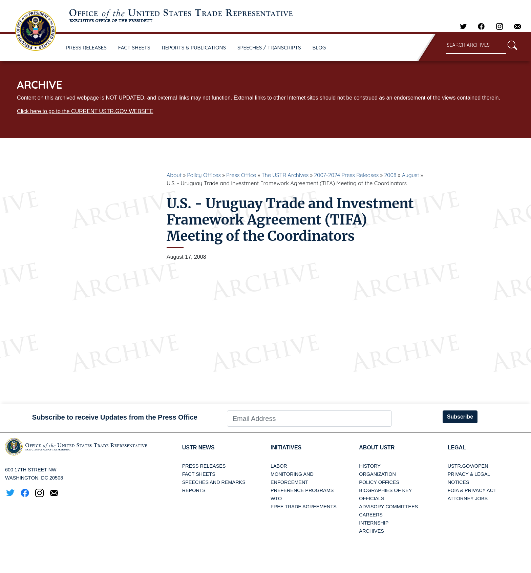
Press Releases (204, 466)
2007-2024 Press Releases (346, 175)
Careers (371, 514)
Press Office (241, 175)
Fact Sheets (198, 474)
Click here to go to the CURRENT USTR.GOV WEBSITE (85, 111)
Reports (194, 490)
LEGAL (457, 447)
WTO (276, 498)
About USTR (377, 447)
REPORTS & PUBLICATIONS (194, 47)
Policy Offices (204, 175)
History (369, 466)
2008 (390, 175)
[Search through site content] (476, 45)
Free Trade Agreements (304, 506)
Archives (371, 531)
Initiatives (286, 447)
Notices (458, 482)
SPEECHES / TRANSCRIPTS (269, 47)
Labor (279, 466)
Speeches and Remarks (214, 482)
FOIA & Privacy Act (472, 490)
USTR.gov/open (468, 466)
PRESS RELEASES (86, 47)
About (174, 175)
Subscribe (460, 417)
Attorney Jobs (468, 498)
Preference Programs (302, 490)
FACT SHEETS (134, 47)
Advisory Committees (388, 506)
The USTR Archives (285, 175)
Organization (377, 474)
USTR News (198, 447)
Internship (373, 523)
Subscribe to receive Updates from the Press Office (114, 417)
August (410, 175)
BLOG (319, 47)
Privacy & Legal (469, 474)
